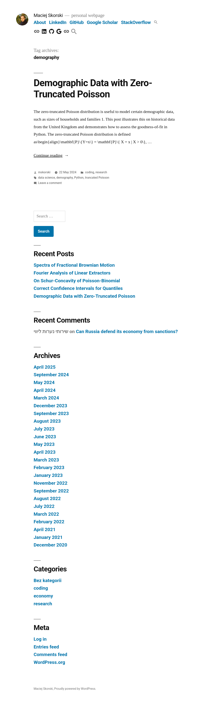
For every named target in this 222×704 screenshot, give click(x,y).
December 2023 (50, 405)
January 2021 (48, 537)
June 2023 (45, 436)
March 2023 (46, 460)
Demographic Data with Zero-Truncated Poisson (93, 88)
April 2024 (45, 390)
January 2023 (48, 475)
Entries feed (46, 647)
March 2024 (46, 398)
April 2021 (45, 529)
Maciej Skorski (48, 15)
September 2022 (51, 491)
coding (89, 172)
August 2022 (47, 498)
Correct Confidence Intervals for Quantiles (78, 288)
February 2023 (49, 467)
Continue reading (51, 155)
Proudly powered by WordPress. (75, 688)
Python (79, 177)
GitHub (77, 22)
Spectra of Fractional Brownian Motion (74, 265)
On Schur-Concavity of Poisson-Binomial (77, 280)
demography (64, 177)
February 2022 (49, 521)
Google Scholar (102, 22)
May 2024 (44, 382)
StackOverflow (136, 22)
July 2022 (44, 506)
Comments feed (50, 654)
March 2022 (46, 514)
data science (46, 177)
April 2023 (45, 452)
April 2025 (45, 367)
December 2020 (50, 545)
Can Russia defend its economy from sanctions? (127, 331)
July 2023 (44, 429)
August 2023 (47, 421)
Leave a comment (50, 183)
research (101, 172)
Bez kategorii (47, 580)
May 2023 (44, 444)
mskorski (44, 172)
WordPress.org (49, 662)
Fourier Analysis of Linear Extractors (72, 273)
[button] (156, 22)
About (40, 22)
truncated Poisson (97, 177)
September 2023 (51, 413)
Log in (40, 639)
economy (43, 596)
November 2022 (51, 483)
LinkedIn (57, 22)
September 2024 (51, 374)
